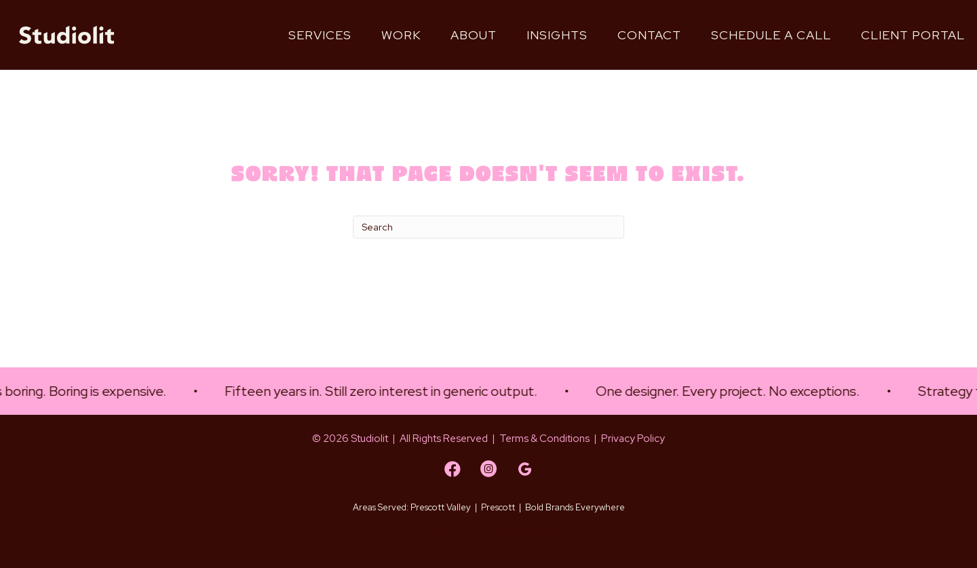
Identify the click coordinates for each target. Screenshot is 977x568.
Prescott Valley (440, 507)
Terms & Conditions (544, 438)
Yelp (469, 534)
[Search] (488, 227)
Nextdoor (507, 534)
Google (552, 534)
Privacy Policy (633, 438)
